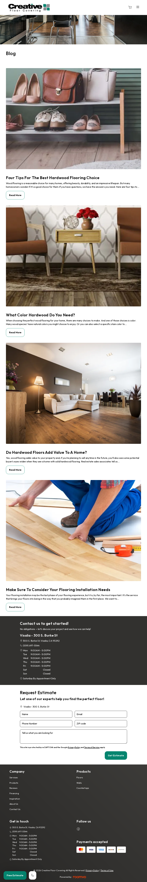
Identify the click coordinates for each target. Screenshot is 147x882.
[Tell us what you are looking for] (73, 736)
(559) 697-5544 (31, 645)
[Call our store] (32, 875)
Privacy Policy (74, 747)
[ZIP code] (101, 723)
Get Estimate (116, 755)
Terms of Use (107, 870)
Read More (15, 195)
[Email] (101, 714)
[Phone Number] (46, 723)
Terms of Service (92, 747)
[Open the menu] (137, 7)
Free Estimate (15, 875)
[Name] (46, 714)
